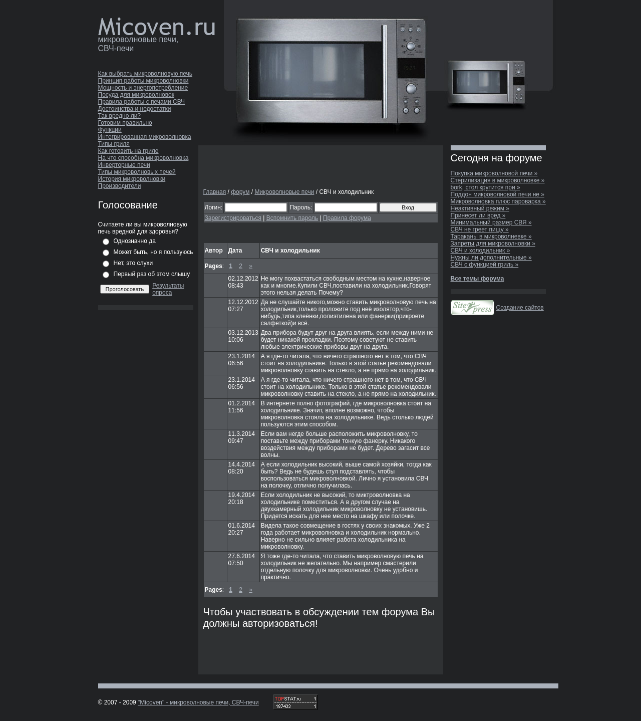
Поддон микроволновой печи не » (498, 194)
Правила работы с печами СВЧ (141, 101)
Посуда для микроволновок (136, 94)
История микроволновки (132, 178)
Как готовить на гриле (128, 150)
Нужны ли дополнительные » (491, 257)
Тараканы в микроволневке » (491, 236)
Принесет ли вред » (478, 215)
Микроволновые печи (284, 191)
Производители (119, 185)
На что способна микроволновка (143, 157)
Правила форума (347, 217)
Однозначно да (135, 241)
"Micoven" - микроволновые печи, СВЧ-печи (198, 702)
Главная (214, 191)
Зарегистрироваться (233, 217)
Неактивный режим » (480, 208)
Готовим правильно (125, 122)
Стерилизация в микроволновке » (498, 180)
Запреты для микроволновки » (493, 243)
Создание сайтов (520, 307)
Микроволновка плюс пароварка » (498, 201)
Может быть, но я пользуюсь (153, 252)
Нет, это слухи (133, 263)
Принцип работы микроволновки (143, 80)
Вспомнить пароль (292, 217)
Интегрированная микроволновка (144, 136)
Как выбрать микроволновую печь (145, 73)
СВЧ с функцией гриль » (485, 264)
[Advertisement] (320, 167)
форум (240, 191)
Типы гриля (114, 143)
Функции (110, 129)
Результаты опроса (168, 289)
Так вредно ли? (119, 115)
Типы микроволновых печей (137, 171)
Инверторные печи (124, 164)
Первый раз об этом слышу (152, 274)
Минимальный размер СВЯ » (491, 222)
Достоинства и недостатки (134, 108)
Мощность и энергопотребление (143, 87)
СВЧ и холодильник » (480, 250)
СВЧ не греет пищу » (480, 229)
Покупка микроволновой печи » (494, 173)
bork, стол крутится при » (485, 187)
